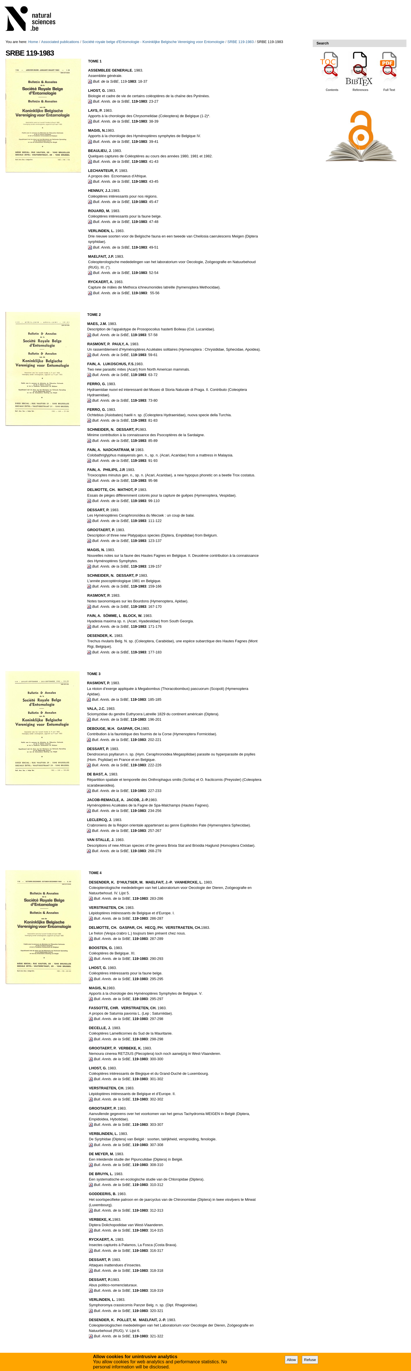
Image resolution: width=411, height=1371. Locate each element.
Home (33, 42)
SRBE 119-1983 (240, 42)
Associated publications (60, 42)
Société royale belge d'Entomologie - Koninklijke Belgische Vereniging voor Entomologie (153, 42)
